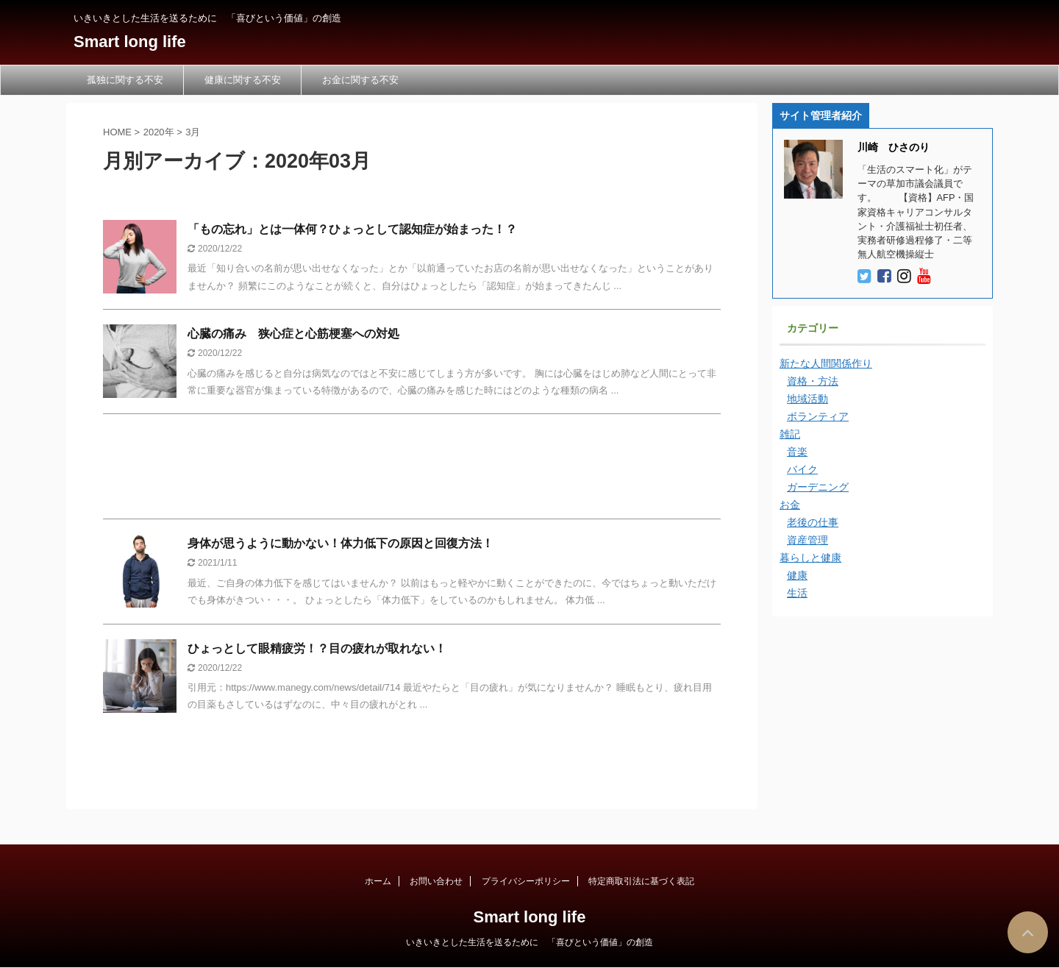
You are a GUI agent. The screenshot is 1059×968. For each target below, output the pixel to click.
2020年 (158, 132)
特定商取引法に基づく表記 (641, 881)
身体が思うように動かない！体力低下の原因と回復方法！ (340, 543)
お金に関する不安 (360, 79)
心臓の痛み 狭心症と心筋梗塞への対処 (293, 333)
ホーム (378, 881)
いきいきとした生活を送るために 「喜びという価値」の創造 (529, 942)
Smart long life (130, 41)
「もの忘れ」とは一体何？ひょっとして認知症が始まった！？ (352, 229)
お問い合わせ (436, 881)
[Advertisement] (412, 470)
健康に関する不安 (242, 79)
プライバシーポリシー (526, 881)
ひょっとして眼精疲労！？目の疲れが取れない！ (317, 648)
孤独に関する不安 (125, 79)
